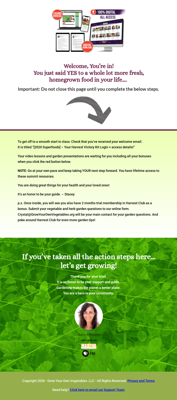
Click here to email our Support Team (97, 390)
